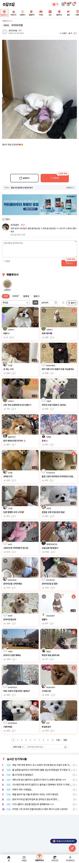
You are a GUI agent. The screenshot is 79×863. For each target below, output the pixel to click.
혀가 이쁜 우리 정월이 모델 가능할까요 (58, 369)
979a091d (50, 473)
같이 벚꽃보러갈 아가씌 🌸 (14, 440)
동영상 (26, 296)
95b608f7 (50, 616)
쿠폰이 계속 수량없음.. (22, 790)
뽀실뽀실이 (46, 727)
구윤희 (48, 401)
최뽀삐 (48, 437)
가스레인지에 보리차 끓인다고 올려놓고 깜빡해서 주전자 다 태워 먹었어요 (42, 785)
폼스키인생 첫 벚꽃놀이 (22, 775)
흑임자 (48, 652)
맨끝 (65, 740)
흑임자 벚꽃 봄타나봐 (50, 655)
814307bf (50, 580)
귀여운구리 (7, 476)
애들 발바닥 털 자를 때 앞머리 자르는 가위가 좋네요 (35, 794)
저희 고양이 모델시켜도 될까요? (16, 691)
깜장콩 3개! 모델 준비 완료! (53, 512)
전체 (5, 296)
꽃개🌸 (45, 440)
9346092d (12, 687)
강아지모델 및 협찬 (50, 584)
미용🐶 (6, 333)
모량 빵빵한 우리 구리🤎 (13, 512)
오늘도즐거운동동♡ (50, 548)
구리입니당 (46, 691)
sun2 (10, 544)
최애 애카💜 (47, 333)
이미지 (15, 296)
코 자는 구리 (8, 369)
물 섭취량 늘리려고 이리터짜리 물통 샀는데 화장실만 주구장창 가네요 (42, 770)
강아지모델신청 (9, 619)
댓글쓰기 (69, 263)
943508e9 (12, 723)
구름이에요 (7, 727)
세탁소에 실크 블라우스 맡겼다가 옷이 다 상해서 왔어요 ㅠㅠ (39, 780)
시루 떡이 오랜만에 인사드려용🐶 (17, 405)
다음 (59, 740)
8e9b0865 (50, 365)
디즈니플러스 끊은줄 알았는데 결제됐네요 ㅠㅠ (33, 804)
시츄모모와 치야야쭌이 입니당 (15, 548)
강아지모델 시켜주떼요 (12, 584)
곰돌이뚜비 (12, 437)
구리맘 (10, 365)
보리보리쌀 (13, 30)
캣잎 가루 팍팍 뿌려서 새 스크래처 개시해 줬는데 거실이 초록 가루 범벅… (42, 765)
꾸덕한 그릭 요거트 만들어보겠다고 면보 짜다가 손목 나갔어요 (40, 809)
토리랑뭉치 (15, 225)
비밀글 (6, 261)
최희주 (10, 616)
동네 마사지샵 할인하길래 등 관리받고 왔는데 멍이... (35, 799)
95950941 (12, 580)
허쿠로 (48, 509)
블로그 (37, 296)
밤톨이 (44, 619)
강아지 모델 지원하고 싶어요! (54, 405)
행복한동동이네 (51, 544)
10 (53, 740)
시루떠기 (11, 330)
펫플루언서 (7, 21)
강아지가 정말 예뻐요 (12, 655)
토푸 (47, 723)
